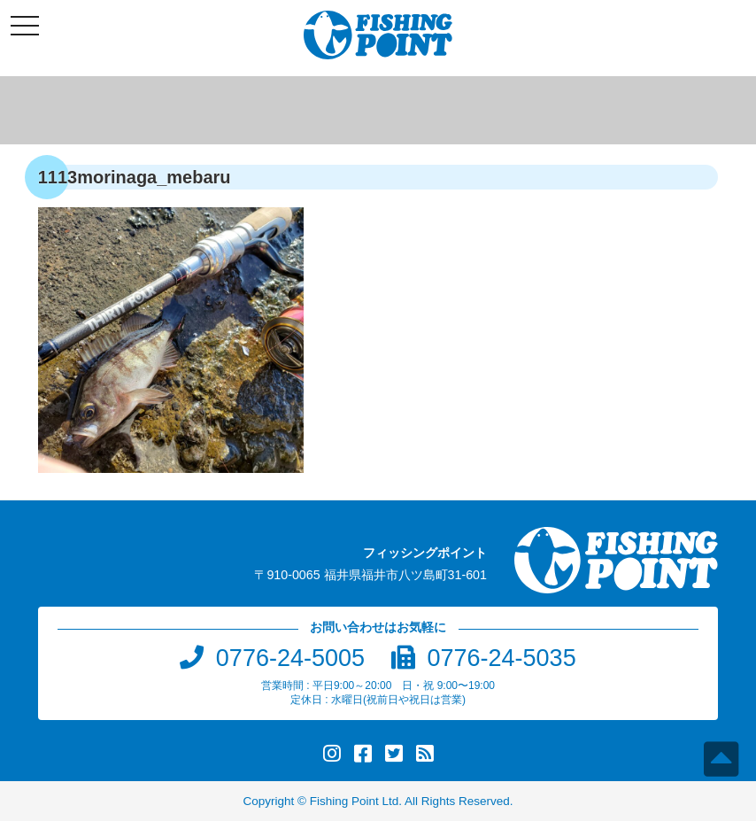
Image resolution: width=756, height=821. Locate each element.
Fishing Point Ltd (354, 801)
